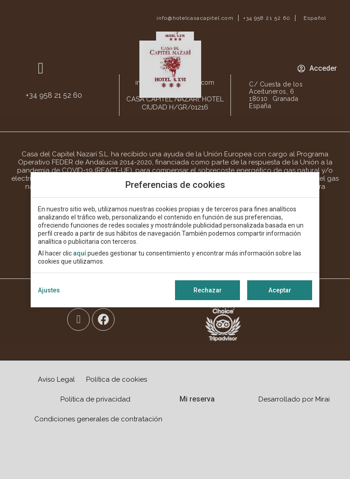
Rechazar (207, 290)
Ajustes (49, 290)
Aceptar (279, 290)
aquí (79, 253)
